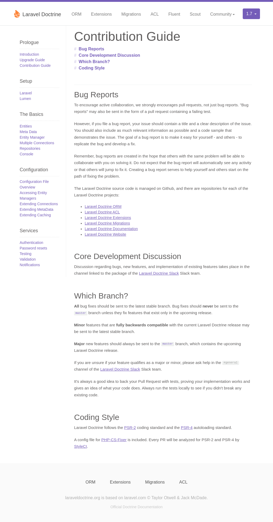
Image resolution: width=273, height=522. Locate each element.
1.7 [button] (249, 13)
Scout (195, 14)
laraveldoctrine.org (82, 497)
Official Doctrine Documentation (136, 507)
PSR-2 (130, 427)
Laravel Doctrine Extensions (108, 218)
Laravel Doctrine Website (105, 234)
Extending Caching (35, 215)
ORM (76, 14)
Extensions (101, 14)
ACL (155, 14)
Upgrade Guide (32, 60)
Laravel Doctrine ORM (103, 206)
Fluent (174, 14)
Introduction (29, 54)
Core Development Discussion (109, 55)
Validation (28, 259)
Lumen (25, 98)
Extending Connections (39, 204)
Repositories (30, 148)
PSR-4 (187, 427)
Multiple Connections (37, 143)
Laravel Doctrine (37, 14)
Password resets (33, 248)
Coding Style (92, 68)
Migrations (131, 14)
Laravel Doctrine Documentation (111, 229)
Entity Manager (32, 137)
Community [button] (221, 14)
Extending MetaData (36, 209)
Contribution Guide (35, 65)
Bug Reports (91, 49)
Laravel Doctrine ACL (102, 212)
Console (26, 154)
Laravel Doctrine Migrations (107, 223)
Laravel (26, 93)
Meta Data (28, 132)
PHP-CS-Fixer (114, 439)
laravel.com (135, 497)
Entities (26, 126)
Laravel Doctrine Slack (159, 273)
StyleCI (80, 446)
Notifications (30, 265)
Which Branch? (94, 61)
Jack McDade (194, 497)
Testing (25, 254)
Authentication (31, 242)
